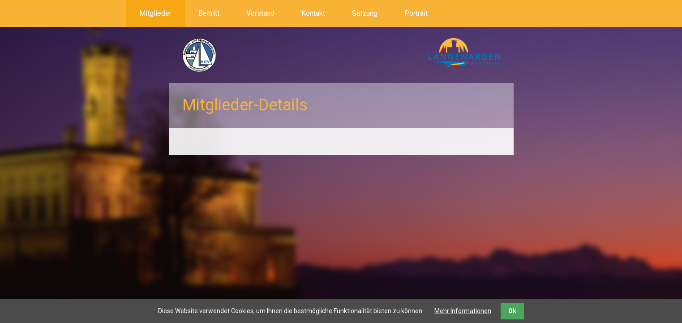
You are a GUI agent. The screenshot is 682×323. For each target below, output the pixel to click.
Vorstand (260, 13)
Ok (512, 310)
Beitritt (208, 13)
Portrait (416, 13)
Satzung (364, 13)
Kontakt (313, 13)
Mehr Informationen (462, 310)
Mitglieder (155, 13)
